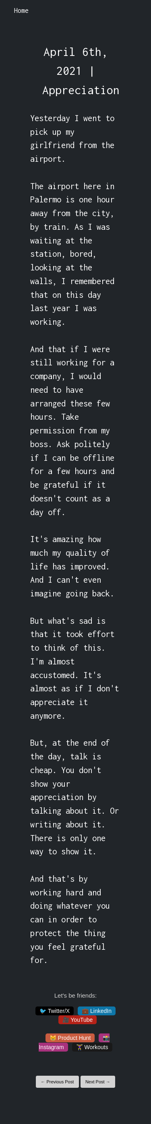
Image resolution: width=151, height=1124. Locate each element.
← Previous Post (57, 1081)
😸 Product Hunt (70, 1038)
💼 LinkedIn (97, 1011)
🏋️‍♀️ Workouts (92, 1047)
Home (21, 10)
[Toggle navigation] (134, 11)
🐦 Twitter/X (54, 1011)
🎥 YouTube (77, 1020)
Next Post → (97, 1081)
